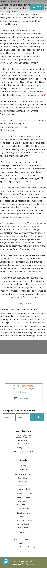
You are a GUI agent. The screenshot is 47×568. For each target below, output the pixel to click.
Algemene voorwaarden (23, 451)
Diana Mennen (22, 309)
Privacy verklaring (23, 447)
